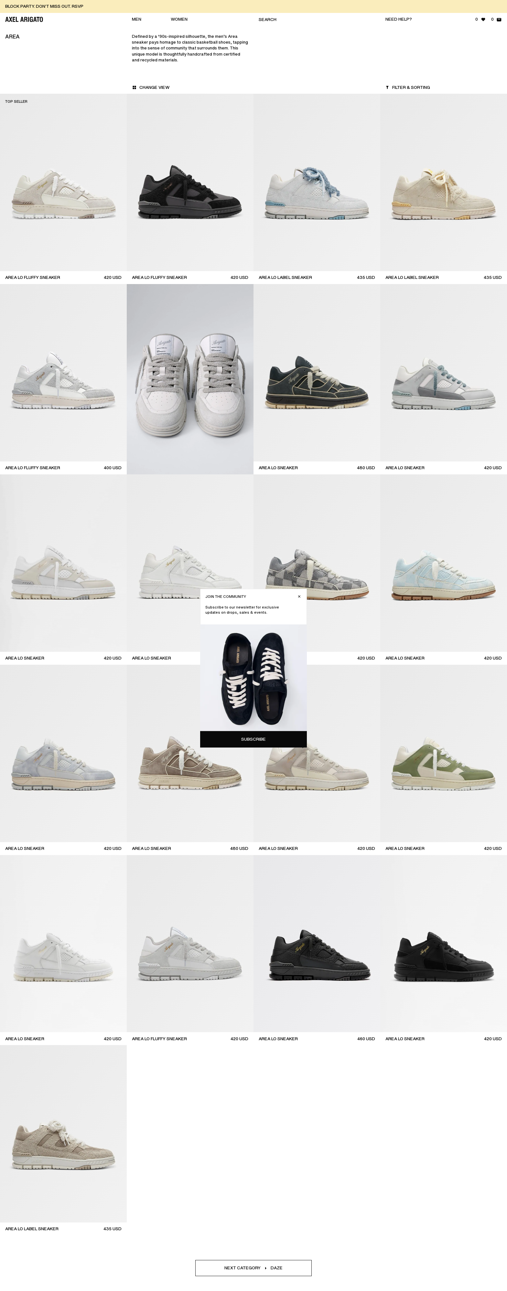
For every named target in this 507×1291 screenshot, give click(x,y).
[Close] (495, 34)
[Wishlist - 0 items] (480, 19)
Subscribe (449, 177)
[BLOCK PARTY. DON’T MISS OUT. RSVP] (256, 6)
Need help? (398, 19)
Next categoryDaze (253, 1268)
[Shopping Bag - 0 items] (496, 19)
